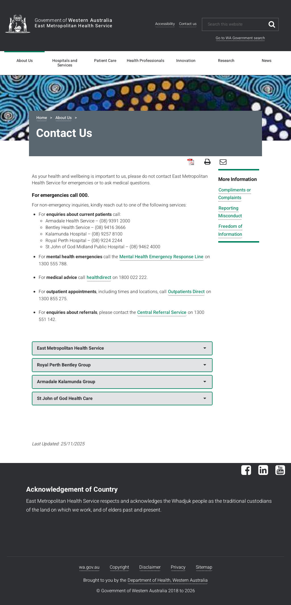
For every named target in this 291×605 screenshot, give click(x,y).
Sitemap (204, 567)
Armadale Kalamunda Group (121, 381)
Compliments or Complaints (234, 194)
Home (41, 118)
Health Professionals (145, 60)
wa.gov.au (89, 567)
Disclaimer (150, 567)
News (266, 60)
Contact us (188, 24)
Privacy (178, 567)
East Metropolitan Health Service (121, 348)
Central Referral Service (161, 312)
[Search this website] (236, 24)
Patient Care (105, 60)
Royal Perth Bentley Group (121, 365)
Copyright (119, 567)
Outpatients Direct (186, 291)
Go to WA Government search (240, 38)
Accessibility (165, 24)
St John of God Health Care (121, 398)
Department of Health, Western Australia (168, 580)
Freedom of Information (230, 230)
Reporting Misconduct (230, 212)
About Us (24, 60)
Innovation (186, 60)
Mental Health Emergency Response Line (161, 256)
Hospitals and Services (64, 63)
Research (226, 60)
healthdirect (99, 277)
